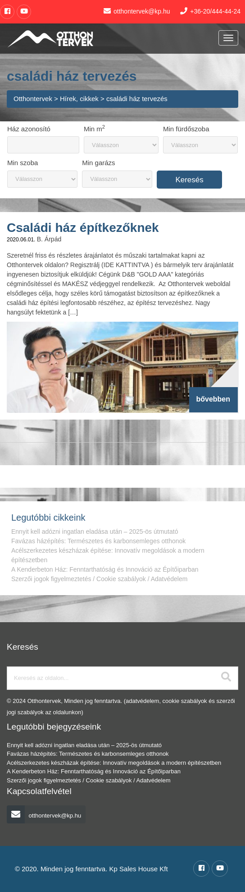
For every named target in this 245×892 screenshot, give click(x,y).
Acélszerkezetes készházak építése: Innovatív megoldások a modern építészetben (114, 762)
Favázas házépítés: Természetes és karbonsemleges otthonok (98, 541)
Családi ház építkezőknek (83, 228)
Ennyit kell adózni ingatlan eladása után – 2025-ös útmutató (94, 531)
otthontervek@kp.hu (44, 815)
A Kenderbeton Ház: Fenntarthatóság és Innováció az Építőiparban (105, 569)
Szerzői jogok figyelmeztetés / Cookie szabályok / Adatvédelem (99, 578)
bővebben (213, 399)
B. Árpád (49, 239)
